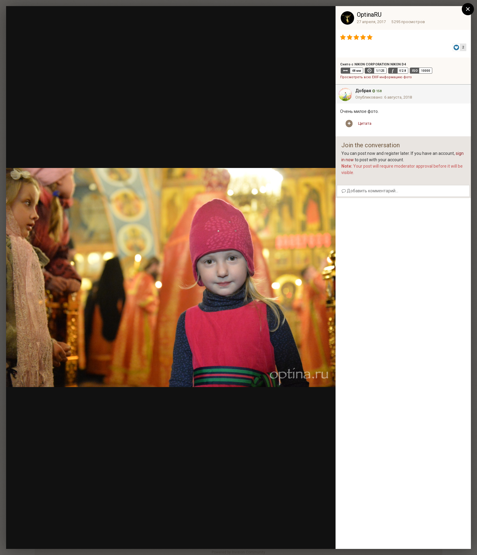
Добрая (363, 90)
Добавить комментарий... (370, 190)
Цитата (364, 123)
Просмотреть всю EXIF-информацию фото (376, 77)
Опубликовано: (383, 97)
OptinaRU (369, 14)
